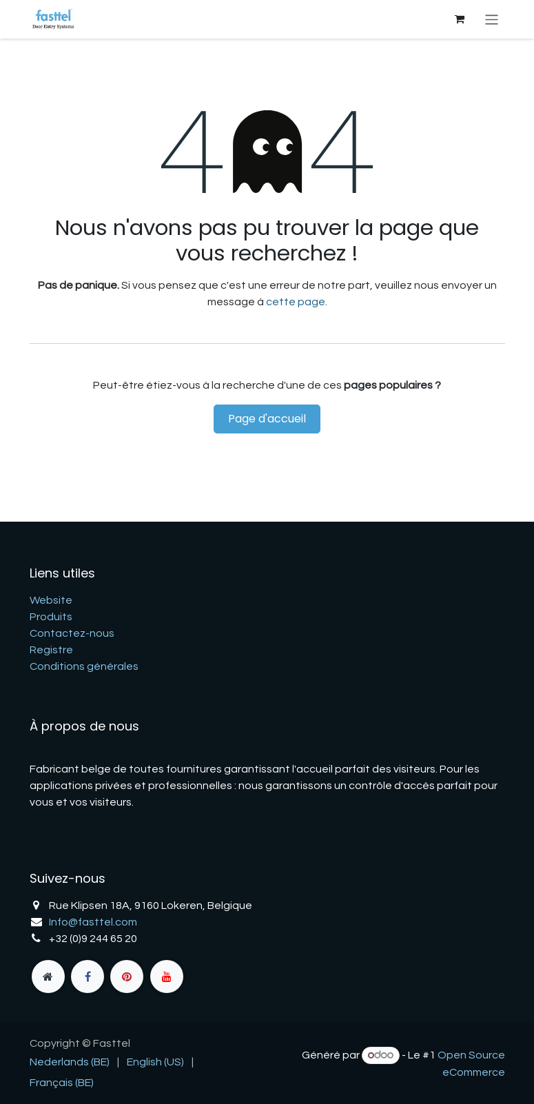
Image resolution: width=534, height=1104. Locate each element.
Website (51, 600)
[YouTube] (166, 976)
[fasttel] (48, 976)
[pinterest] (126, 976)
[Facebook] (87, 976)
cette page (295, 301)
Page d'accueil (267, 419)
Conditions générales (84, 666)
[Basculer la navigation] (491, 19)
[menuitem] (70, 1062)
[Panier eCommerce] (459, 19)
